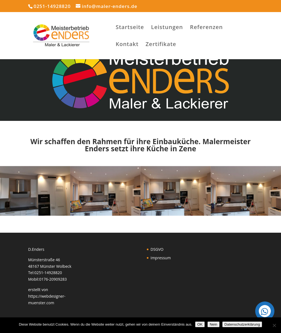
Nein (213, 324)
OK (200, 324)
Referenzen (206, 28)
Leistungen (167, 28)
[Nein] (274, 325)
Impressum (161, 257)
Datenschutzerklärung (242, 324)
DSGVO (157, 249)
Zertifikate (161, 45)
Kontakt (127, 45)
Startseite (130, 28)
